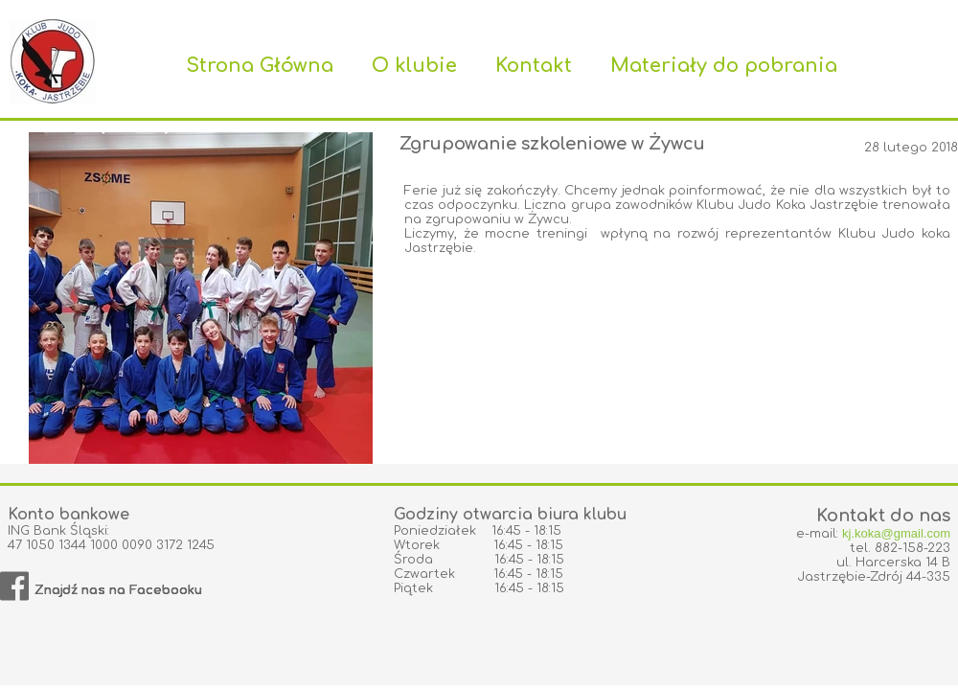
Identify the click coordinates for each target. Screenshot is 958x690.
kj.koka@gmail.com (896, 533)
